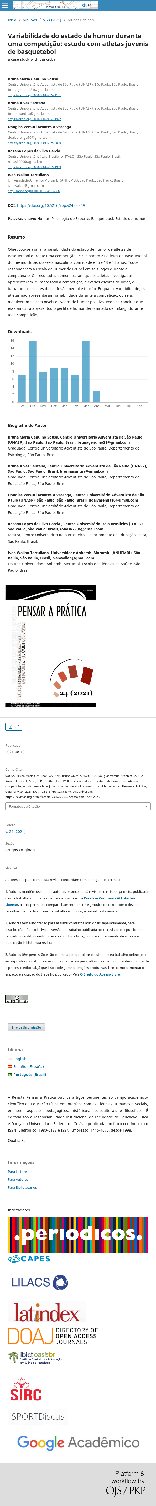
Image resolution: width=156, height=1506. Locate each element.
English (20, 1058)
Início (12, 20)
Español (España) (28, 1066)
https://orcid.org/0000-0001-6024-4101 (34, 95)
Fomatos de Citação (24, 806)
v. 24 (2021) (52, 20)
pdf (16, 726)
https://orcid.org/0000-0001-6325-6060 (34, 143)
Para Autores (18, 1179)
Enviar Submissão (26, 1027)
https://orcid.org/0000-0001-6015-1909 (34, 167)
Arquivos (30, 20)
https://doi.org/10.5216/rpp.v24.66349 (51, 205)
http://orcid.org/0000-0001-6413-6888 (34, 191)
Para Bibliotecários (22, 1187)
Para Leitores (18, 1171)
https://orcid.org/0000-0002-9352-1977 (34, 119)
